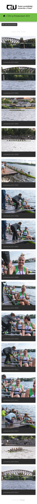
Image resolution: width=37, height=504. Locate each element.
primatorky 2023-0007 (10, 247)
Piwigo (22, 500)
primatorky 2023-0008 (10, 277)
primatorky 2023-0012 (10, 400)
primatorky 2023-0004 (10, 154)
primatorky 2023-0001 (10, 62)
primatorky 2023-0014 (10, 462)
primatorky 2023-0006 (10, 216)
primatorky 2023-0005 (10, 185)
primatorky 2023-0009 (10, 308)
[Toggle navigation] (32, 6)
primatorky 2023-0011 (10, 369)
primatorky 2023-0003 (10, 124)
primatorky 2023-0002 (10, 93)
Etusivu (4, 15)
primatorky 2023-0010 (10, 339)
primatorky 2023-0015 (10, 492)
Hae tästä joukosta (9, 24)
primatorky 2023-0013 (10, 431)
